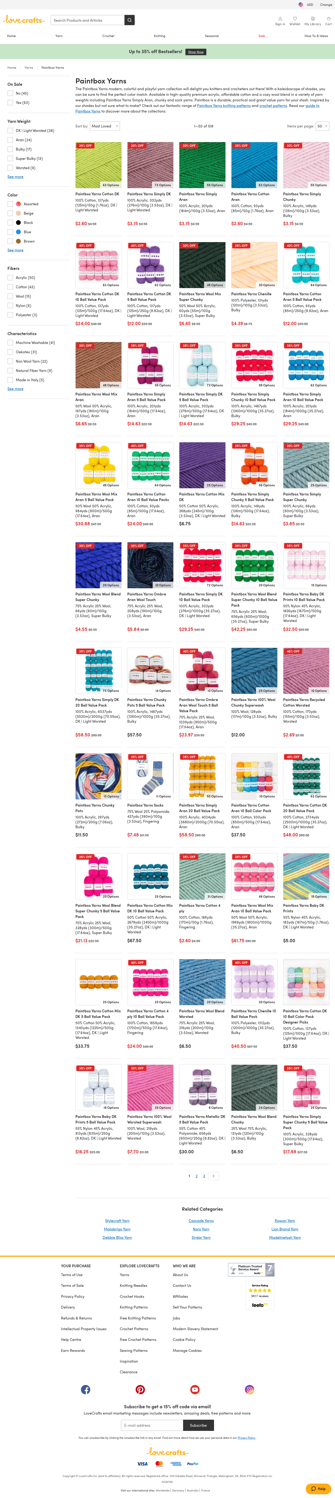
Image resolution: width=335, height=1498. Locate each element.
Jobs (176, 1318)
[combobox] (87, 20)
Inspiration (129, 1361)
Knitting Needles (133, 1285)
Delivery (68, 1307)
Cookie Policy (184, 1339)
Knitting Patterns (134, 1307)
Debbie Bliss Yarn (117, 1237)
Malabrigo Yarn (117, 1229)
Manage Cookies (187, 1350)
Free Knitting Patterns (138, 1318)
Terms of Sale (72, 1285)
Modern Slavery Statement (195, 1328)
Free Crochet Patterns (138, 1339)
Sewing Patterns (133, 1350)
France (205, 1490)
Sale (261, 36)
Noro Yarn (201, 1229)
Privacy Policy (72, 1296)
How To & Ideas (316, 36)
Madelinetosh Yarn (285, 1237)
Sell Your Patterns (187, 1307)
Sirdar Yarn (201, 1237)
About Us (180, 1274)
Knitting (159, 36)
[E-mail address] (152, 1425)
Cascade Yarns (201, 1220)
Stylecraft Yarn (117, 1220)
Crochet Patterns (134, 1328)
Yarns (29, 67)
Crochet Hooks (132, 1296)
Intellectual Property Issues (84, 1328)
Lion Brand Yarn (284, 1229)
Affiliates (180, 1296)
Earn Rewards (73, 1350)
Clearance (128, 1371)
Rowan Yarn (285, 1220)
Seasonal (212, 36)
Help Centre (71, 1339)
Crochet (108, 36)
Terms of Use (72, 1274)
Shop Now (197, 52)
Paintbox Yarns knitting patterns (224, 105)
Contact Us (182, 1285)
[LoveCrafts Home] (167, 1451)
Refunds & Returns (76, 1318)
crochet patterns (273, 105)
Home (11, 36)
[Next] (213, 1176)
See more (15, 176)
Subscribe (198, 1425)
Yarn (59, 36)
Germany (178, 1490)
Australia (192, 1490)
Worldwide (162, 1490)
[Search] (129, 20)
